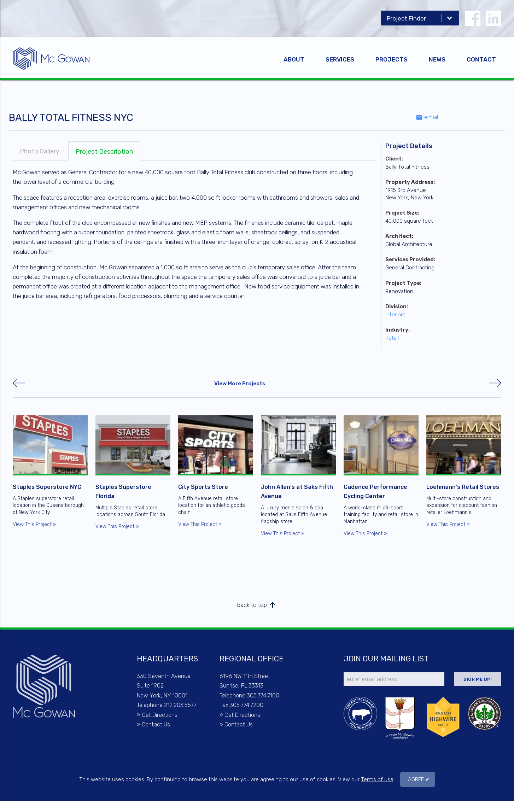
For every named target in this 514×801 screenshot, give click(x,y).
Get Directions (159, 715)
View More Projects (239, 383)
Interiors (395, 314)
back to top (257, 604)
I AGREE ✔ (417, 779)
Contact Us (156, 724)
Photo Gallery (39, 151)
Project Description (104, 152)
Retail (392, 338)
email (427, 117)
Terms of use (377, 779)
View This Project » (34, 524)
